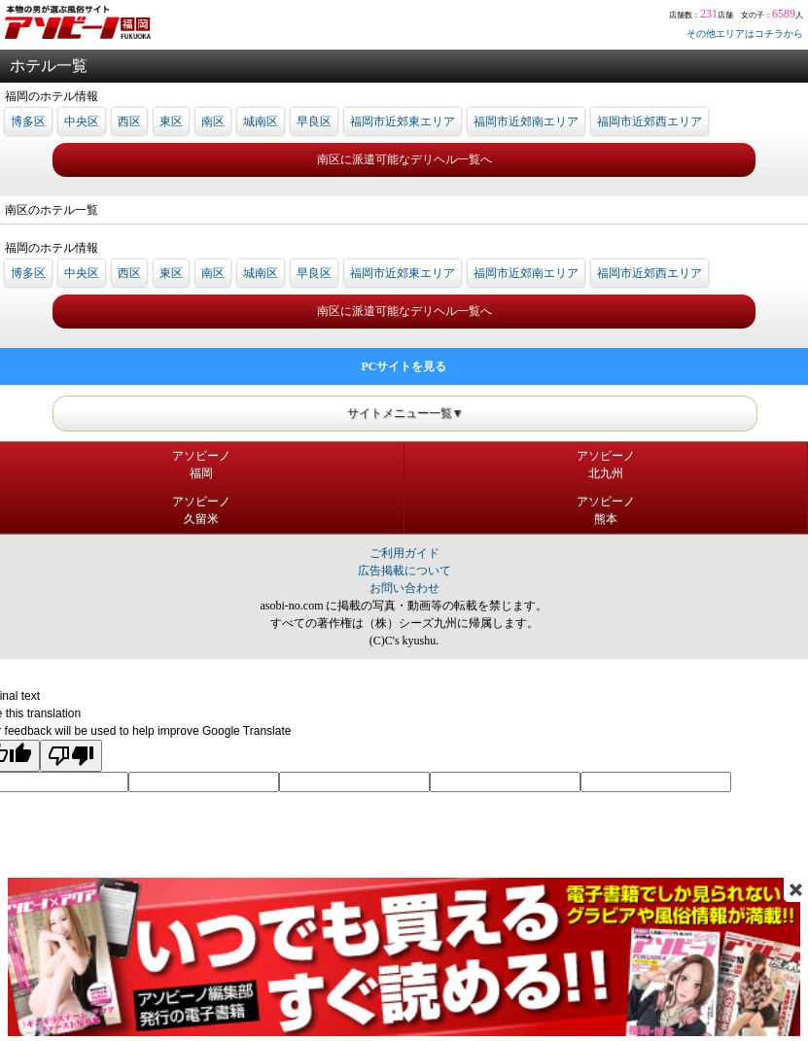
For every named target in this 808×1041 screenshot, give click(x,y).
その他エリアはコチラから (744, 33)
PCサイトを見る (404, 366)
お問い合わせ (404, 588)
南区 (213, 121)
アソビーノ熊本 (606, 510)
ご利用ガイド (404, 553)
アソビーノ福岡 (201, 464)
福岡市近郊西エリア (649, 121)
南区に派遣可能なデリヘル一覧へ (404, 159)
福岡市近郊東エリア (402, 121)
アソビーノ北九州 (606, 464)
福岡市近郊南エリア (526, 121)
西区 (129, 121)
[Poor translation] (71, 756)
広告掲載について (404, 570)
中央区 (81, 121)
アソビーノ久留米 (201, 510)
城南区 (260, 121)
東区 (171, 121)
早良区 (314, 121)
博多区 (28, 121)
